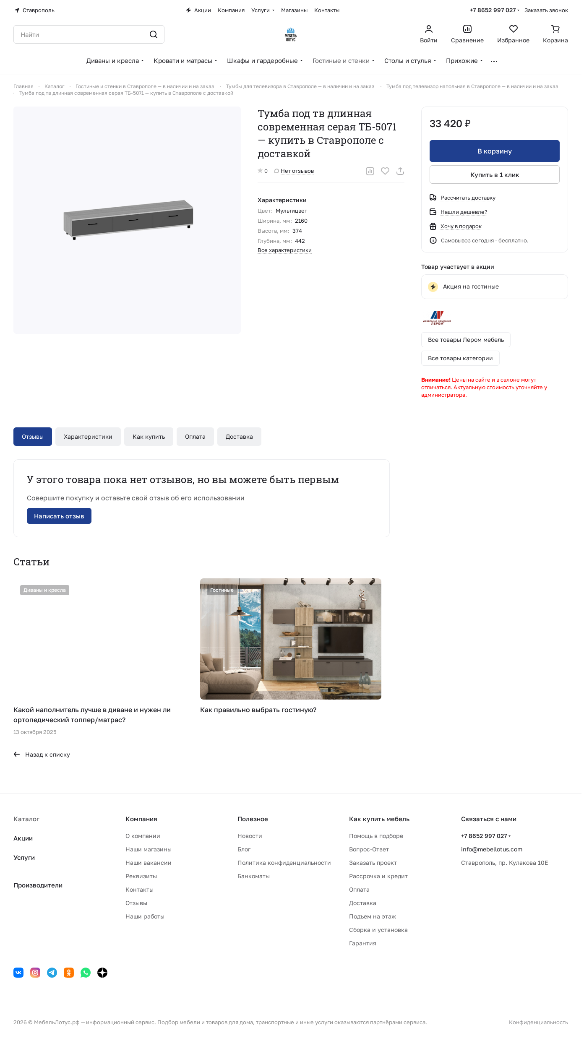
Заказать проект (373, 862)
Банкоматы (253, 875)
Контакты (139, 889)
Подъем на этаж (372, 916)
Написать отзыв (59, 516)
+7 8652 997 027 (493, 9)
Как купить (149, 436)
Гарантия (362, 943)
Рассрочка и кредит (378, 875)
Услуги (24, 857)
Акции (23, 838)
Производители (38, 885)
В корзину (494, 151)
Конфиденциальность (538, 1022)
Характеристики (88, 436)
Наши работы (144, 916)
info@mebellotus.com (491, 849)
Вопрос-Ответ (369, 849)
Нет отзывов (294, 170)
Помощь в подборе (376, 835)
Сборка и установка (378, 929)
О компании (142, 835)
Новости (249, 835)
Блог (243, 849)
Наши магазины (148, 849)
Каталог (26, 818)
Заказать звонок (546, 10)
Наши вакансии (148, 862)
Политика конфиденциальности (284, 862)
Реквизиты (141, 875)
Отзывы (33, 436)
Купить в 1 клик (494, 174)
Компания (141, 818)
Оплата (195, 436)
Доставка (239, 436)
